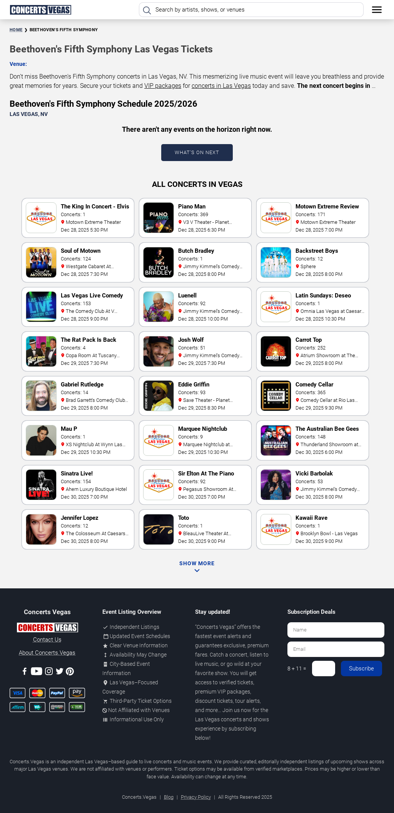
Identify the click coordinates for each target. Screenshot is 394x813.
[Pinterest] (70, 672)
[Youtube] (36, 672)
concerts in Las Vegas (221, 85)
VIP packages (162, 85)
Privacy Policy (196, 797)
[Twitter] (59, 673)
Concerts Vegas (215, 627)
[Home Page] (40, 9)
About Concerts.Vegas (47, 652)
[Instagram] (48, 673)
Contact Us (47, 639)
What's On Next (197, 152)
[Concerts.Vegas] (47, 628)
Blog (169, 797)
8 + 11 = (296, 668)
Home (16, 29)
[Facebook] (24, 673)
